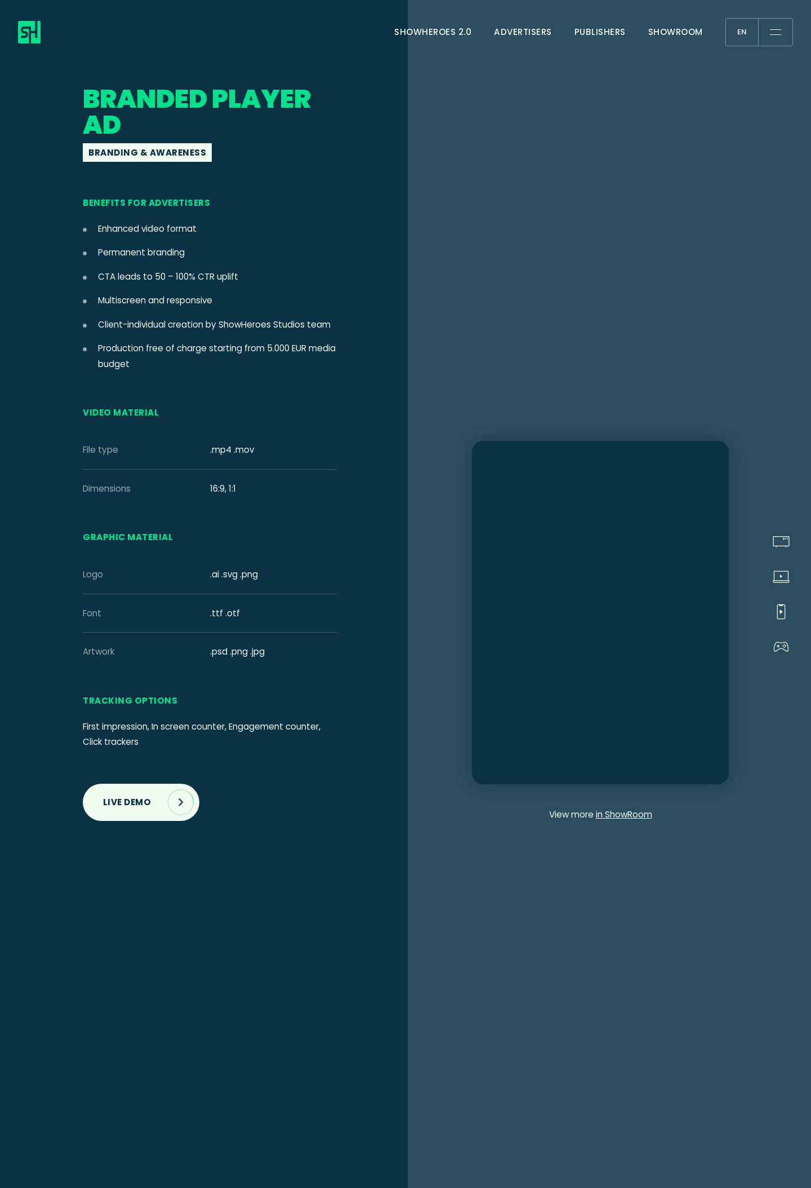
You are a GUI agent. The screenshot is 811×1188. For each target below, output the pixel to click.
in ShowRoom (624, 814)
